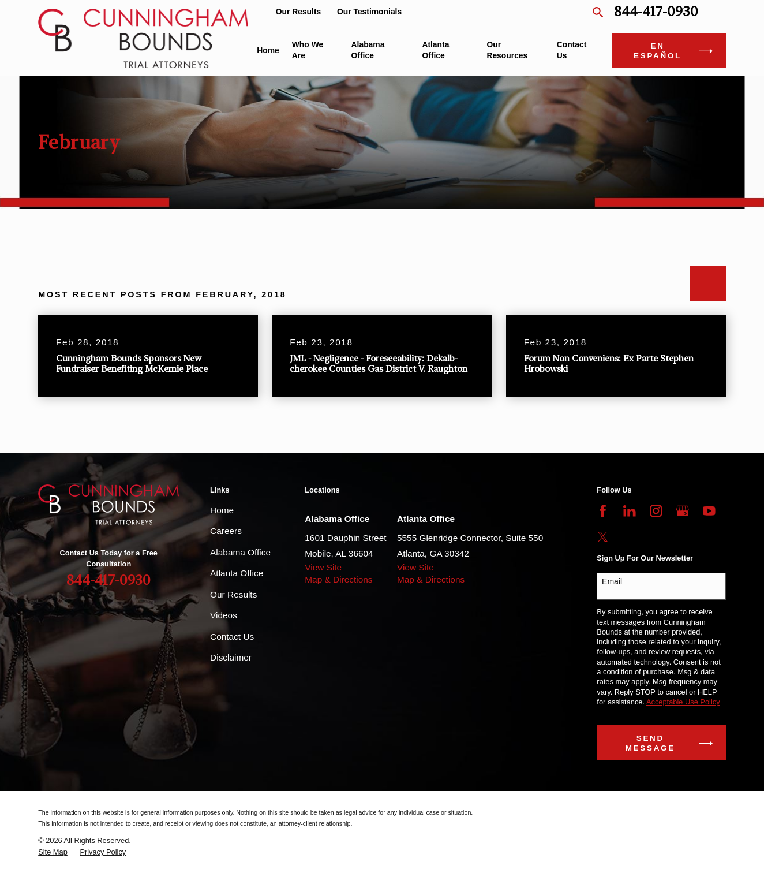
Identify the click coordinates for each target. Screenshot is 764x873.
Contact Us (232, 636)
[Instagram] (656, 511)
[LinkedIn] (629, 511)
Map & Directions (338, 579)
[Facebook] (603, 511)
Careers (226, 531)
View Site (323, 567)
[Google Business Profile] (682, 511)
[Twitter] (603, 537)
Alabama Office (240, 552)
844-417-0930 (656, 11)
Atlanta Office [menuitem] (435, 50)
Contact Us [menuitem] (572, 50)
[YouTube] (709, 511)
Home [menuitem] (268, 50)
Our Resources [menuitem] (506, 50)
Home (222, 510)
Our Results (298, 11)
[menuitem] (53, 852)
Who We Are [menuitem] (307, 50)
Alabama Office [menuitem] (368, 50)
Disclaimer (231, 657)
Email (612, 581)
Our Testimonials (369, 11)
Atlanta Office (236, 573)
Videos (223, 615)
